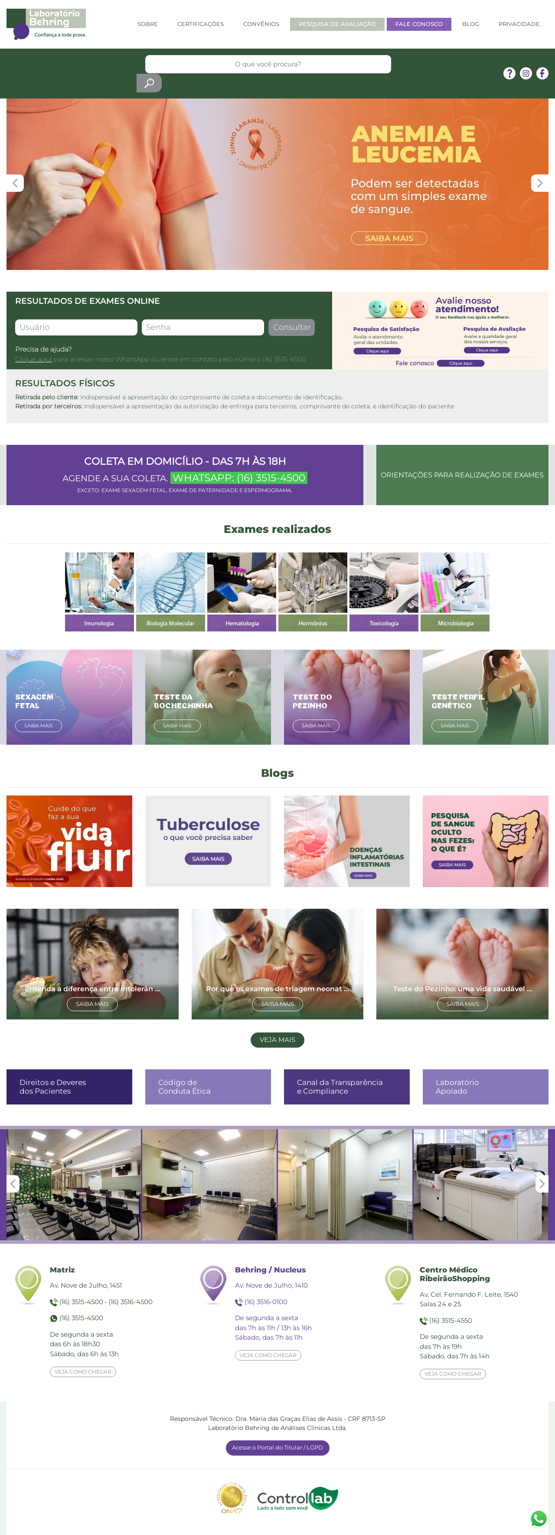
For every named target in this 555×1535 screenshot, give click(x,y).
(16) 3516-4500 (130, 1302)
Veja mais (277, 1039)
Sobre (147, 23)
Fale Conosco (419, 23)
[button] (539, 183)
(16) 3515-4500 (284, 359)
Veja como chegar (83, 1371)
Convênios (261, 23)
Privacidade (519, 23)
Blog (470, 23)
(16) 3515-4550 (450, 1320)
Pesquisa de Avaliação (337, 23)
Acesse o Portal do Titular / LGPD (277, 1447)
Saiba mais (38, 726)
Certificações (200, 23)
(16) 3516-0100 (266, 1302)
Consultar (292, 327)
